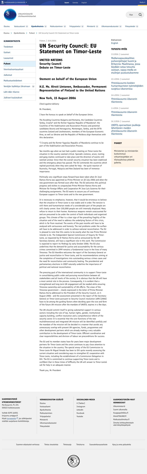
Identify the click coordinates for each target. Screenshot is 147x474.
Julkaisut (8, 75)
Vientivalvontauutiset (13, 69)
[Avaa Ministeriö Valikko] (97, 26)
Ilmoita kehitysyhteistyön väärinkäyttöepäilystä (123, 424)
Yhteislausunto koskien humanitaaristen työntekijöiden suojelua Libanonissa (127, 85)
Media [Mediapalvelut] (142, 2)
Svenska (75, 3)
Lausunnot (8, 58)
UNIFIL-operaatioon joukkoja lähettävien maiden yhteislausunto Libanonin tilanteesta (125, 129)
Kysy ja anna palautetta (121, 444)
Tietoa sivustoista (51, 444)
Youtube (80, 416)
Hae (140, 14)
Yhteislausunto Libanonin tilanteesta (124, 100)
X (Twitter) (81, 403)
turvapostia (12, 418)
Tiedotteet (8, 46)
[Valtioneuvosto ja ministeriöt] (14, 2)
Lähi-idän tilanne (11, 92)
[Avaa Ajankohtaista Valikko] (45, 26)
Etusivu (6, 33)
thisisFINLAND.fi (119, 416)
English (84, 3)
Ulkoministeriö (119, 406)
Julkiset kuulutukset (13, 97)
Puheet (32, 33)
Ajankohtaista (19, 33)
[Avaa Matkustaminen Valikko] (64, 26)
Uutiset (7, 52)
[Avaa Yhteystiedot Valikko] (137, 26)
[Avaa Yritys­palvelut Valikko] (82, 26)
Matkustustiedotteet (13, 80)
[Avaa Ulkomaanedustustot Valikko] (120, 26)
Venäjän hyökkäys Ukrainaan (17, 86)
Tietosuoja (67, 444)
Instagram (81, 406)
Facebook (80, 413)
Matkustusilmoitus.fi (121, 419)
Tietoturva (80, 444)
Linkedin (80, 410)
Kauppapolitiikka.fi (120, 413)
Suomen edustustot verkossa (27, 444)
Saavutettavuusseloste (98, 444)
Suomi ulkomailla (120, 409)
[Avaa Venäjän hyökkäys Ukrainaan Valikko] (33, 86)
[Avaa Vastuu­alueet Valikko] (26, 26)
